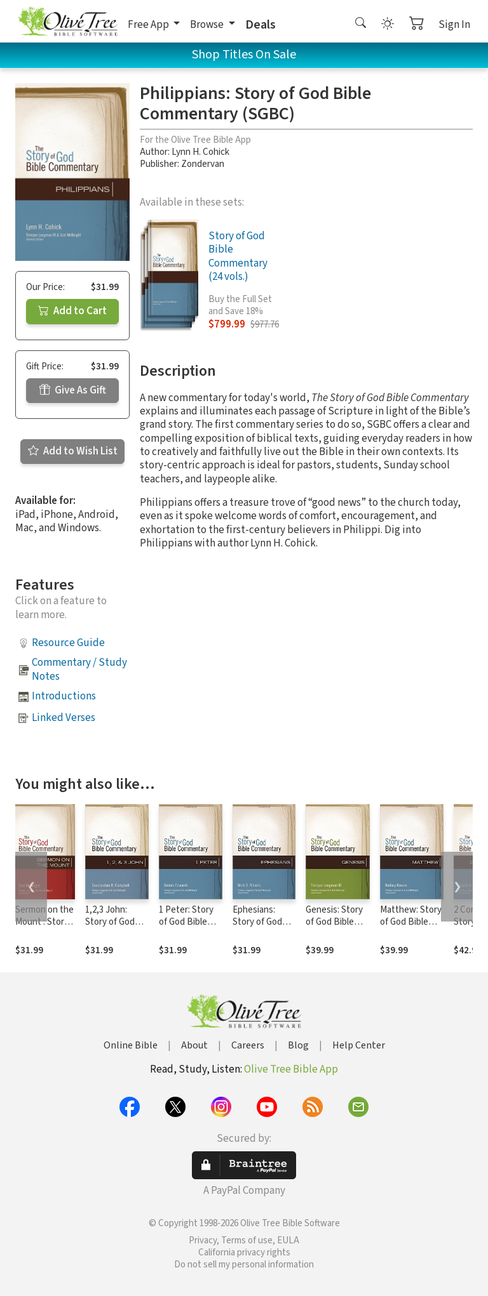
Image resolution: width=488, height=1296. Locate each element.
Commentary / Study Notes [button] (79, 669)
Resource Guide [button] (68, 643)
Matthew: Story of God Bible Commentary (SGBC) (411, 928)
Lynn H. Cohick (200, 152)
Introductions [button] (64, 696)
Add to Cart (72, 311)
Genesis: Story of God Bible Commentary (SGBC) (334, 928)
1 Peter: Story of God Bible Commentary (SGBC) (186, 928)
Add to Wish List (73, 451)
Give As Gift (72, 390)
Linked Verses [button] (63, 717)
